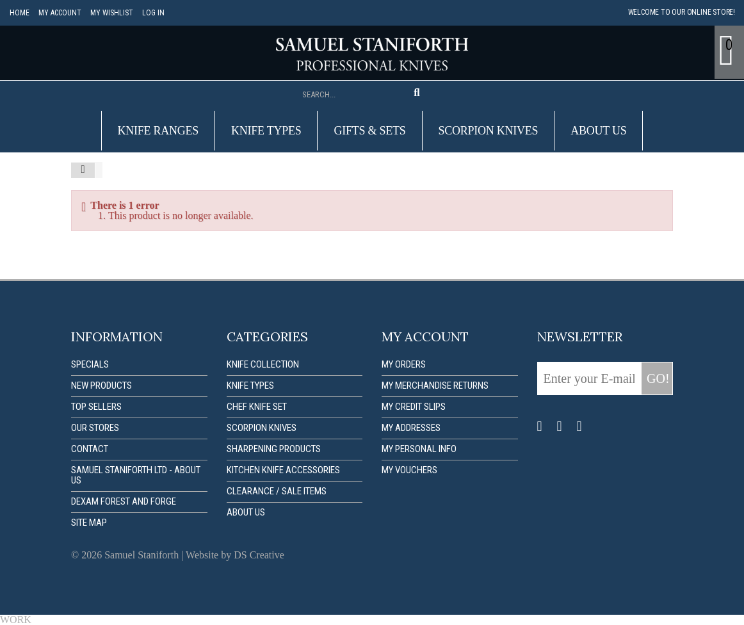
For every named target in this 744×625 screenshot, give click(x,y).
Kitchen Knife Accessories (283, 470)
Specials (90, 364)
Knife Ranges (158, 130)
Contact (89, 449)
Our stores (95, 428)
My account (59, 12)
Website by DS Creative (235, 554)
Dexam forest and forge (123, 501)
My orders (404, 364)
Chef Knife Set (257, 406)
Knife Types (266, 130)
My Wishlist (111, 12)
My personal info (419, 449)
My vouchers (409, 470)
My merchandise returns (435, 385)
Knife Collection (263, 364)
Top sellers (96, 406)
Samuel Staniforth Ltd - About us (135, 475)
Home (19, 12)
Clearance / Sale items (277, 491)
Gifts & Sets (369, 130)
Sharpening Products (274, 449)
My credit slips (414, 406)
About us (598, 130)
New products (101, 385)
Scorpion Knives (488, 130)
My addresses (411, 428)
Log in (153, 12)
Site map (89, 522)
